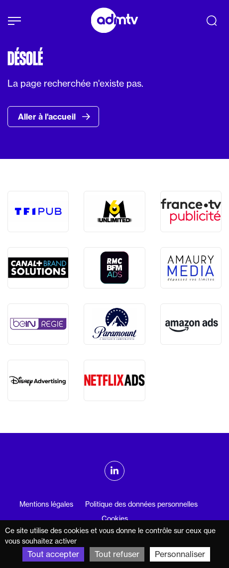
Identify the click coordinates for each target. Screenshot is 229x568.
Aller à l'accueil (54, 117)
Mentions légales (46, 504)
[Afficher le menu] (14, 21)
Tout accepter (53, 554)
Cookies (115, 518)
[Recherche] (212, 20)
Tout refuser (117, 554)
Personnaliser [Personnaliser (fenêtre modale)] (180, 554)
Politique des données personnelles (141, 504)
